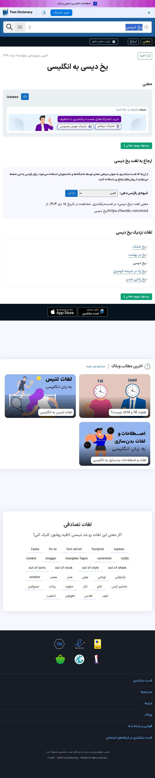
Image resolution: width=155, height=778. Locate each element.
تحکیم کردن (119, 586)
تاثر (85, 586)
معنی (146, 41)
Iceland (31, 558)
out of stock (63, 568)
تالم (99, 586)
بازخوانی (120, 577)
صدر (69, 577)
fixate (35, 549)
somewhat (104, 558)
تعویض (70, 596)
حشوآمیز (33, 586)
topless (119, 549)
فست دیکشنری (66, 752)
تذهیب (51, 596)
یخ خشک (139, 246)
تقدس (88, 596)
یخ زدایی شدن (136, 279)
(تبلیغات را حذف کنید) (127, 110)
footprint (98, 549)
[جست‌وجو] (9, 27)
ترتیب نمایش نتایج (103, 41)
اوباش (102, 577)
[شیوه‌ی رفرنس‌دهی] (98, 193)
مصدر (53, 577)
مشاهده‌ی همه (95, 366)
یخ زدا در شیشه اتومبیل (129, 271)
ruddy (125, 558)
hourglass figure (77, 558)
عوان (85, 577)
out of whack (117, 568)
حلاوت (69, 586)
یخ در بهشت (137, 254)
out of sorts (37, 568)
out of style (90, 568)
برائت (52, 586)
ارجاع (133, 41)
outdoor (34, 577)
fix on (53, 549)
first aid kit (74, 549)
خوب (105, 596)
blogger (51, 558)
